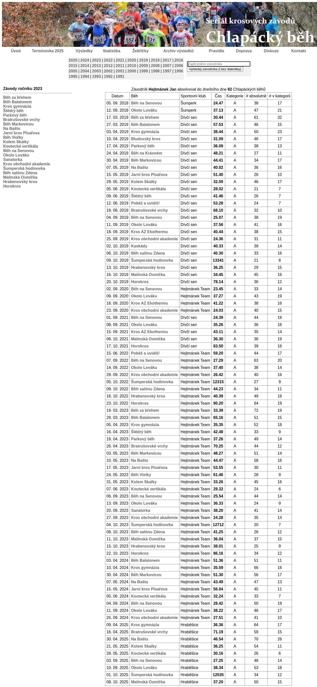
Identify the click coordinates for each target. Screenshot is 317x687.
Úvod (16, 51)
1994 (84, 76)
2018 (155, 60)
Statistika (111, 51)
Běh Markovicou (18, 124)
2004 (84, 71)
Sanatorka (12, 159)
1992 (108, 76)
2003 (96, 71)
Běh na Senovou (18, 151)
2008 (155, 66)
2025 (73, 60)
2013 (96, 66)
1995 (73, 76)
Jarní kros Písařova (21, 133)
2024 (84, 60)
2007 (167, 66)
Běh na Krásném (146, 153)
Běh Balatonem (17, 102)
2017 (167, 60)
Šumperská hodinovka (24, 168)
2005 (73, 71)
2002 (108, 71)
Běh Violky (13, 137)
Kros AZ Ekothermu (149, 232)
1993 (96, 76)
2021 (120, 60)
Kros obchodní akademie (26, 164)
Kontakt (298, 51)
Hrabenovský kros (20, 182)
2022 (108, 60)
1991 (120, 76)
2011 (120, 66)
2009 (143, 66)
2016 (178, 60)
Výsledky (84, 51)
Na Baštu (11, 128)
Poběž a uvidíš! (145, 203)
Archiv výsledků (178, 51)
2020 (131, 60)
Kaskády (139, 246)
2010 (131, 66)
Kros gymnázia (17, 106)
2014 (84, 66)
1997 (167, 71)
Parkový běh (15, 115)
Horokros (12, 186)
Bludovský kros (145, 139)
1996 (178, 71)
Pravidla (216, 51)
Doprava (244, 51)
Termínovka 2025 (47, 51)
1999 (143, 71)
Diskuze (271, 51)
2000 (131, 71)
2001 (120, 71)
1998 (155, 71)
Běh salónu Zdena (20, 173)
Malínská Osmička (20, 177)
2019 (143, 60)
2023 (96, 60)
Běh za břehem (17, 97)
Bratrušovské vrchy (21, 120)
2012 (108, 66)
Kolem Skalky (16, 142)
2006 (178, 66)
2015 (73, 66)
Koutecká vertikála (20, 146)
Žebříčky (140, 51)
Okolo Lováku (16, 155)
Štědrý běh (13, 111)
